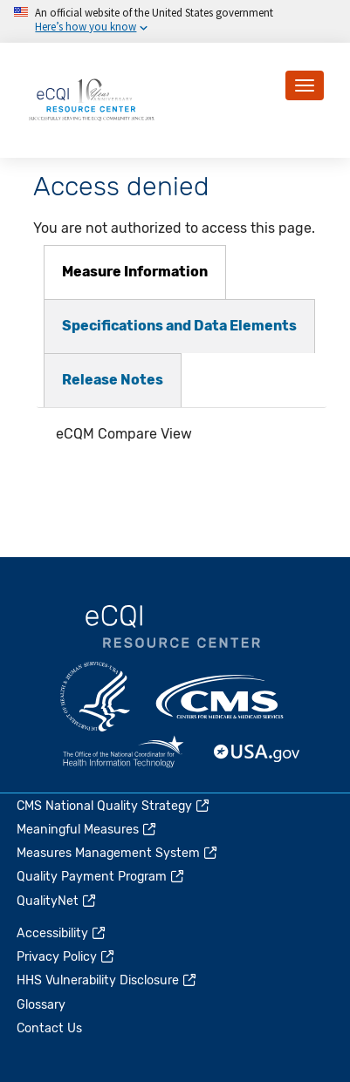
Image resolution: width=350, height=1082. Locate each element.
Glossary (41, 1004)
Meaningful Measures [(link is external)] (87, 829)
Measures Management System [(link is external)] (118, 853)
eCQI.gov (173, 627)
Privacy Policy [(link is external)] (66, 956)
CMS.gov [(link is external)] (220, 696)
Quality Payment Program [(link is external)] (101, 876)
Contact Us (49, 1028)
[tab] (135, 272)
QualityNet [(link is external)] (57, 901)
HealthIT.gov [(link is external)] (123, 753)
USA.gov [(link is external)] (257, 753)
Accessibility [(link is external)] (62, 933)
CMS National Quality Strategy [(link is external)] (114, 806)
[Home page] (91, 99)
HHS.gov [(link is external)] (95, 697)
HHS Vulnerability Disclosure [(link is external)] (107, 980)
